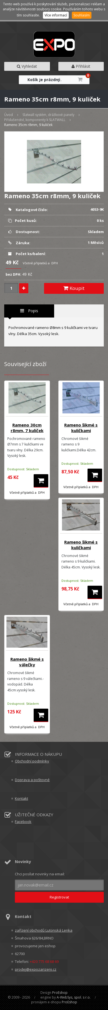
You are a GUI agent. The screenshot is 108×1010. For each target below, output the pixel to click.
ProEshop (60, 992)
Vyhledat (27, 66)
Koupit (73, 288)
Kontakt (21, 798)
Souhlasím (81, 15)
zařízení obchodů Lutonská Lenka (43, 930)
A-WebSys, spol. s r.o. (74, 997)
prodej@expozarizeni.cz (35, 969)
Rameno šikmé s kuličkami (81, 427)
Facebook (23, 821)
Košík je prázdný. (44, 79)
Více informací (56, 15)
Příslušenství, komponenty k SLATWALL (34, 119)
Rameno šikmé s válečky (27, 661)
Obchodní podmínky (32, 761)
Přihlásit (81, 66)
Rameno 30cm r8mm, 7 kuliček (27, 427)
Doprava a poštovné (32, 779)
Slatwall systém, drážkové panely (48, 114)
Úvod (8, 114)
